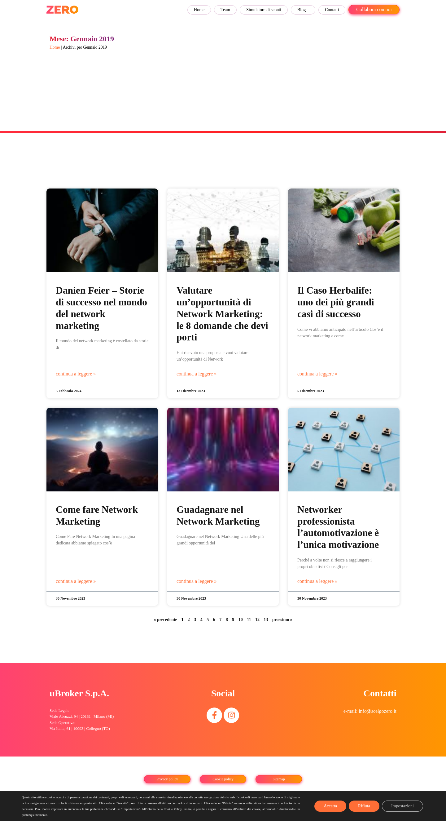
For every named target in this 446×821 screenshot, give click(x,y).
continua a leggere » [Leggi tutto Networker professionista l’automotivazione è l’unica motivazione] (317, 581)
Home (199, 9)
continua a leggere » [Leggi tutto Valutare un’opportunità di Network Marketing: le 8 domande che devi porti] (196, 373)
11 (249, 619)
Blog (301, 9)
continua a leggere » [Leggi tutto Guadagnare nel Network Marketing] (196, 581)
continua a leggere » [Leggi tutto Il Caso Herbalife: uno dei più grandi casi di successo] (317, 373)
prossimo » (282, 619)
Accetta (330, 806)
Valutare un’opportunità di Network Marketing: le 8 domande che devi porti (222, 314)
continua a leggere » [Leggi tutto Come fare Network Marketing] (76, 581)
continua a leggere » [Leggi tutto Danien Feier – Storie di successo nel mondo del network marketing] (76, 373)
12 (257, 619)
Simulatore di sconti (263, 9)
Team (225, 9)
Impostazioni (402, 806)
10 (240, 619)
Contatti (332, 9)
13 (266, 619)
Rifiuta (364, 806)
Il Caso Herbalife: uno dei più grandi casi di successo (335, 302)
